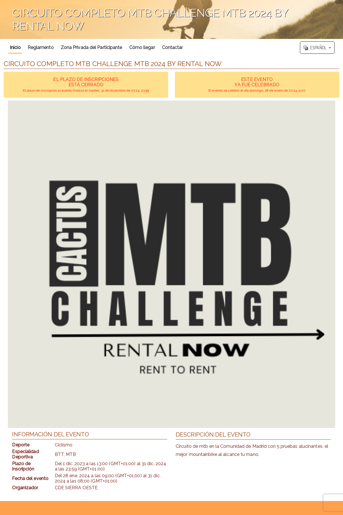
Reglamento (41, 47)
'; (171, 19)
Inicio (15, 47)
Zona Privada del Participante (91, 47)
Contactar (172, 47)
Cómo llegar (142, 47)
